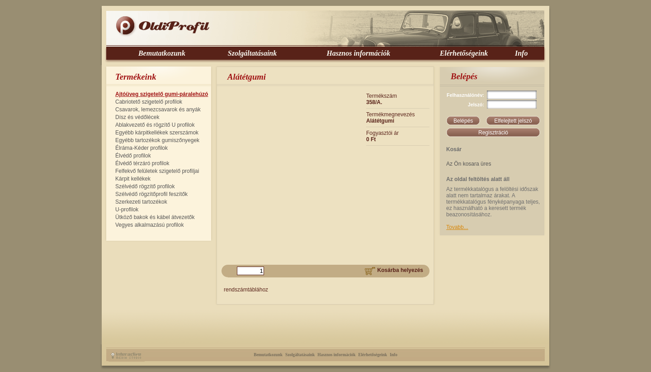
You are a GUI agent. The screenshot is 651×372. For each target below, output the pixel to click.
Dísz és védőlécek (137, 117)
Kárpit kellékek (133, 179)
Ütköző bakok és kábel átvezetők (154, 217)
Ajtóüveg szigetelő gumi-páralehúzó (161, 94)
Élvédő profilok (133, 156)
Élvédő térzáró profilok (142, 163)
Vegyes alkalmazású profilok (149, 225)
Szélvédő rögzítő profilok (145, 186)
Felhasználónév (464, 95)
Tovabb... (457, 227)
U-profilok (126, 209)
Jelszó (475, 104)
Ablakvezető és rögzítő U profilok (154, 125)
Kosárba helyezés (394, 270)
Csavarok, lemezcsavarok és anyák (158, 109)
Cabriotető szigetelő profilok (148, 102)
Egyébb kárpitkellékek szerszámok (156, 132)
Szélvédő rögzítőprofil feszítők (151, 194)
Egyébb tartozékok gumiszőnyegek (157, 140)
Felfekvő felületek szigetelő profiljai (157, 171)
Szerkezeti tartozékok (141, 202)
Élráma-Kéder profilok (141, 148)
